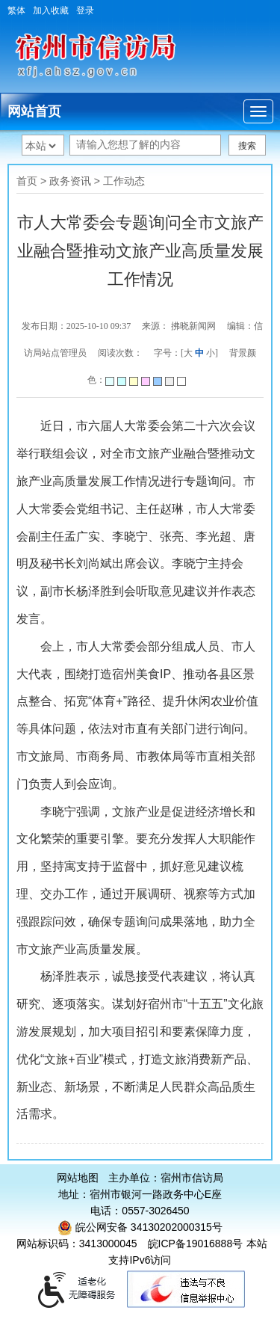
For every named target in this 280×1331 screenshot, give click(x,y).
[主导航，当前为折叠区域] (258, 111)
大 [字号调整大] (188, 353)
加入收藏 (51, 10)
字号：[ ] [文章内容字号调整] (186, 353)
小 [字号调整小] (210, 353)
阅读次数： (120, 353)
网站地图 (78, 1178)
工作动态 (124, 181)
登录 (85, 10)
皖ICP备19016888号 (195, 1243)
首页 (26, 181)
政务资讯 (70, 181)
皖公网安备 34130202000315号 (140, 1227)
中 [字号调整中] (199, 353)
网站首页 (34, 111)
